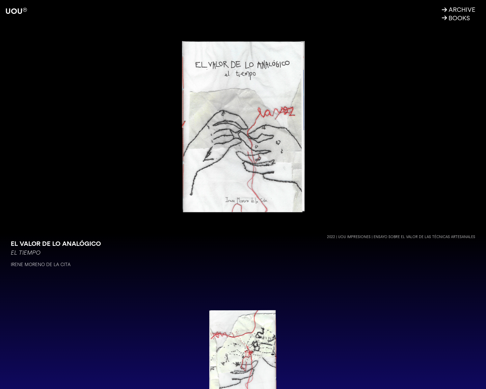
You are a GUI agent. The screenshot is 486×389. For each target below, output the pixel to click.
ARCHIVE (458, 9)
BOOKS (456, 18)
